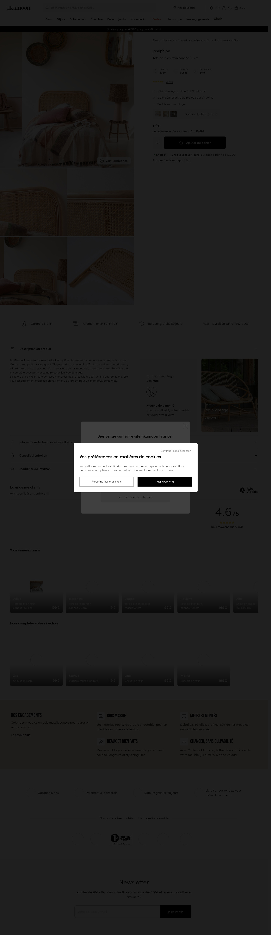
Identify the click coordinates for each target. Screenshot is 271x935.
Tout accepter (164, 482)
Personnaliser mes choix (106, 481)
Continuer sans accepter (176, 450)
